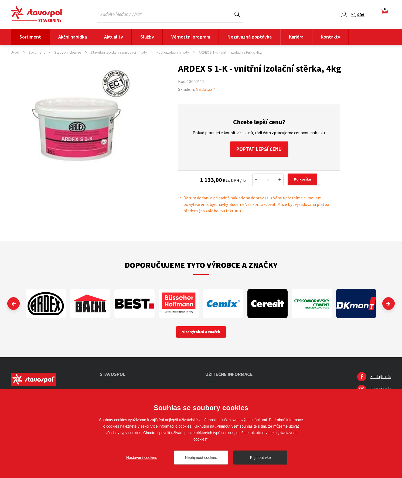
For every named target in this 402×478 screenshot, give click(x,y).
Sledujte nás (380, 377)
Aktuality (113, 37)
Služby (147, 37)
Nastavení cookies (141, 457)
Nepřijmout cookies (201, 457)
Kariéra (296, 37)
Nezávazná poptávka (249, 37)
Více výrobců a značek (201, 333)
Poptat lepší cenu (259, 149)
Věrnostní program (190, 37)
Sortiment (30, 37)
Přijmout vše (260, 457)
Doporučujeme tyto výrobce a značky (201, 266)
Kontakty (330, 37)
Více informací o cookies (171, 426)
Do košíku (303, 180)
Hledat (237, 14)
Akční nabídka (72, 37)
